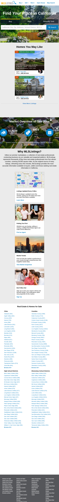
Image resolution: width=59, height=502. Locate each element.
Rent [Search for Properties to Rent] (29, 21)
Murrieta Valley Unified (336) (40, 401)
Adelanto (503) (8, 313)
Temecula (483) (8, 361)
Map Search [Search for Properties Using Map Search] (51, 3)
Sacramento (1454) (9, 348)
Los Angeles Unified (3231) (39, 397)
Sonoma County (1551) (38, 363)
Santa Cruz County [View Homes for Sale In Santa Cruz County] (7, 482)
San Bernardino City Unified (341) (41, 414)
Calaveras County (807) (38, 318)
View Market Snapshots (24, 264)
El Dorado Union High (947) (12, 382)
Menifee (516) (8, 333)
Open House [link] (41, 3)
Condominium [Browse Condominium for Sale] (35, 486)
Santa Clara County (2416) (39, 359)
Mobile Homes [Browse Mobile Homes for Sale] (35, 491)
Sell (26, 3)
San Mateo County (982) (39, 357)
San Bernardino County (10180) (41, 346)
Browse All (7, 367)
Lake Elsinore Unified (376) (39, 390)
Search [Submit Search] (52, 27)
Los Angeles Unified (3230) (11, 395)
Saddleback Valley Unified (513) (13, 412)
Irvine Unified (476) (9, 388)
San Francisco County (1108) (40, 350)
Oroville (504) (8, 341)
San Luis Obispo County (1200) (40, 354)
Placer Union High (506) (11, 405)
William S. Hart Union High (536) (13, 425)
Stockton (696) (8, 359)
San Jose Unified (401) (38, 418)
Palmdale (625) (8, 344)
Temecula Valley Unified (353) (12, 421)
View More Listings (29, 103)
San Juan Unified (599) (38, 421)
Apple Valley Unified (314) (39, 373)
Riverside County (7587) (38, 341)
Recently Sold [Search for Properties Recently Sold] (48, 21)
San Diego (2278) (9, 350)
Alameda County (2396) (38, 313)
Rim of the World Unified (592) (12, 408)
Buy (20, 3)
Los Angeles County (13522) (40, 329)
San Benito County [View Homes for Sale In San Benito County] (7, 489)
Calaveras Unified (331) (38, 377)
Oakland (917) (8, 339)
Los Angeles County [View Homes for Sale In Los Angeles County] (7, 491)
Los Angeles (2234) (9, 331)
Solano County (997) (37, 361)
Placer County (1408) (38, 339)
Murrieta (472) (8, 335)
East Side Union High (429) (12, 380)
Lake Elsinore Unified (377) (12, 390)
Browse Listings (6, 493)
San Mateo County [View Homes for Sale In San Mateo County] (7, 486)
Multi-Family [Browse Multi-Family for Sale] (35, 487)
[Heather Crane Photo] (40, 95)
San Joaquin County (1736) (39, 352)
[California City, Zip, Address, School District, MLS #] (23, 27)
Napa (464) (7, 337)
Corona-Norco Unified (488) (12, 377)
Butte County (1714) (37, 316)
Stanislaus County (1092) (39, 365)
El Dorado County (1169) (39, 322)
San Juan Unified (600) (10, 418)
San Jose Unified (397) (10, 416)
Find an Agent (21, 232)
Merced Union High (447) (11, 397)
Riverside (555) (8, 346)
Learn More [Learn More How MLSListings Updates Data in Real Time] (20, 200)
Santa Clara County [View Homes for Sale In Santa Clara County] (7, 480)
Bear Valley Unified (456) (11, 373)
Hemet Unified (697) (10, 386)
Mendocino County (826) (39, 331)
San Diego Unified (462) (38, 416)
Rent (32, 3)
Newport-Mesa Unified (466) (12, 401)
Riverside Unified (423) (10, 410)
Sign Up (19, 297)
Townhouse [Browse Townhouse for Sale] (35, 484)
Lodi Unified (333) (37, 393)
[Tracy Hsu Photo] (40, 70)
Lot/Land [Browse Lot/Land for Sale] (34, 489)
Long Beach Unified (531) (11, 393)
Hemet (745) (7, 320)
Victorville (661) (8, 365)
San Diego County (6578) (39, 348)
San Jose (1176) (8, 354)
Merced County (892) (38, 333)
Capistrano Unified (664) (11, 375)
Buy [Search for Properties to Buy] (10, 21)
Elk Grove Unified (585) (38, 384)
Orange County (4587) (38, 337)
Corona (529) (8, 318)
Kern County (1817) (37, 324)
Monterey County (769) (38, 335)
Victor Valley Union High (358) (12, 423)
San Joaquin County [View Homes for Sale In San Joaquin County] (7, 487)
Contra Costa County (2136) (40, 320)
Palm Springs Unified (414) (11, 403)
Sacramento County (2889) (39, 344)
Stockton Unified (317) (38, 423)
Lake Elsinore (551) (9, 324)
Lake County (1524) (37, 326)
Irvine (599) (7, 322)
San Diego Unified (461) (11, 414)
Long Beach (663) (9, 329)
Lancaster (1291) (9, 326)
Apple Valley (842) (9, 316)
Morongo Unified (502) (10, 399)
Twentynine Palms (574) (11, 363)
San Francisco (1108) (10, 352)
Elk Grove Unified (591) (10, 384)
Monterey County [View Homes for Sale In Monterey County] (6, 484)
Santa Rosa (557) (9, 357)
